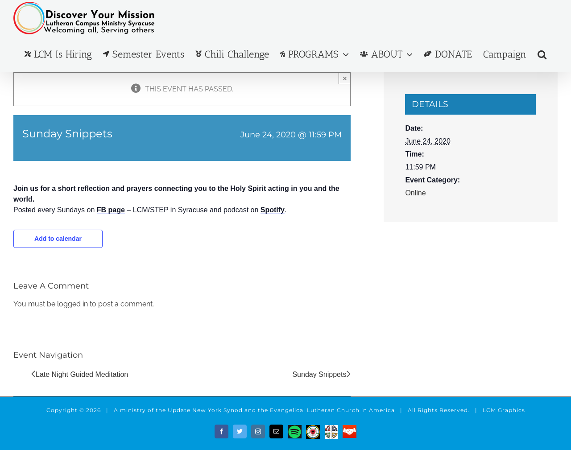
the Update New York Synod (199, 410)
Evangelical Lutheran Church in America (332, 410)
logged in (72, 304)
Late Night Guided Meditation (82, 374)
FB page (111, 210)
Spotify (273, 210)
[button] (542, 54)
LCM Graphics (504, 410)
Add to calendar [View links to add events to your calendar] (58, 238)
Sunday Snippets (319, 374)
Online (415, 193)
